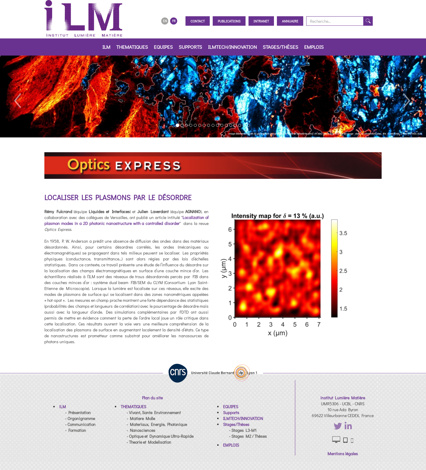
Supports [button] (190, 46)
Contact (198, 21)
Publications (229, 21)
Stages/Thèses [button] (280, 46)
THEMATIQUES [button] (132, 46)
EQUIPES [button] (163, 46)
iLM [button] (106, 46)
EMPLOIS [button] (314, 46)
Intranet (261, 21)
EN (165, 21)
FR (173, 21)
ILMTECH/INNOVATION (232, 46)
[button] (17, 96)
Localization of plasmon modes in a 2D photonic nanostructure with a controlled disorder (126, 220)
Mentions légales (342, 453)
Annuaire (290, 21)
